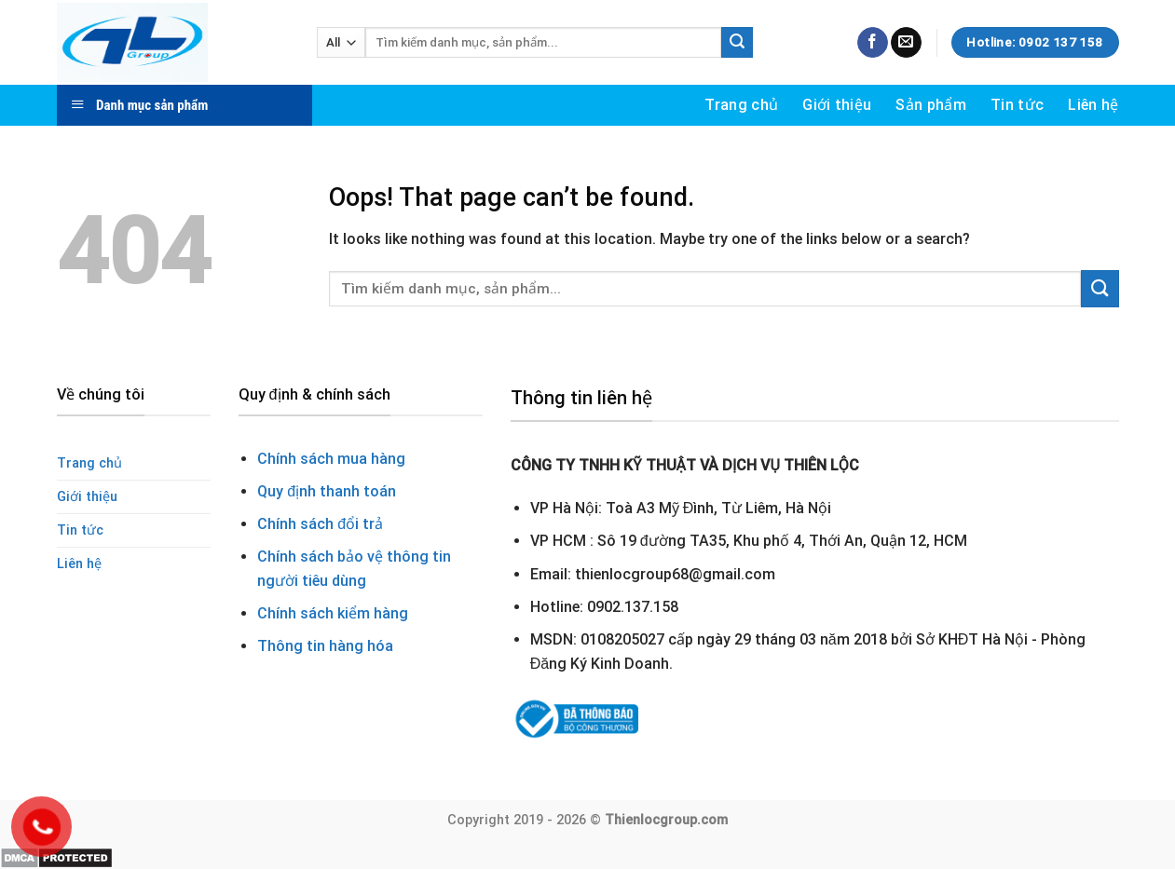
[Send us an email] (906, 43)
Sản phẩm (930, 105)
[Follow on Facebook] (872, 43)
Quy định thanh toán (326, 491)
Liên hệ (1093, 105)
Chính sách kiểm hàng (332, 613)
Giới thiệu (836, 105)
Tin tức (1017, 105)
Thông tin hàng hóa (325, 646)
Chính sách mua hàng (331, 459)
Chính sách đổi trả (320, 524)
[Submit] (737, 43)
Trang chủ (741, 105)
